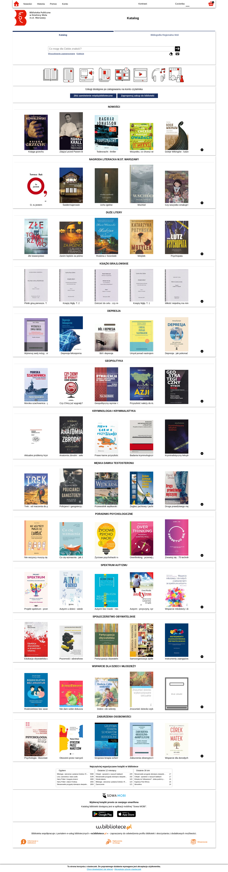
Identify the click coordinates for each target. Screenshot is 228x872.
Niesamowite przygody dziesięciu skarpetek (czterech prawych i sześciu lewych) (85, 784)
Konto (65, 4)
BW (157, 3)
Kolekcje (80, 53)
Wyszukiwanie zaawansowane (61, 53)
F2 (200, 3)
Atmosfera (138, 784)
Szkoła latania (101, 779)
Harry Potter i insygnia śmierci (67, 779)
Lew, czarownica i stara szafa (67, 777)
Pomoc (53, 4)
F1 (192, 3)
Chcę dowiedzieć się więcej (100, 869)
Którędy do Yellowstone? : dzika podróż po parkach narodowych (157, 779)
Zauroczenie (100, 784)
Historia (41, 4)
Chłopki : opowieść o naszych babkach (109, 774)
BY (170, 3)
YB (163, 3)
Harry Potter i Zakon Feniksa (67, 782)
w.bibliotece (99, 833)
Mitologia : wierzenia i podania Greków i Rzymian (74, 774)
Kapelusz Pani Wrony (142, 782)
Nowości (27, 4)
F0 (187, 3)
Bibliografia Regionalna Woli (165, 35)
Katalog (63, 35)
